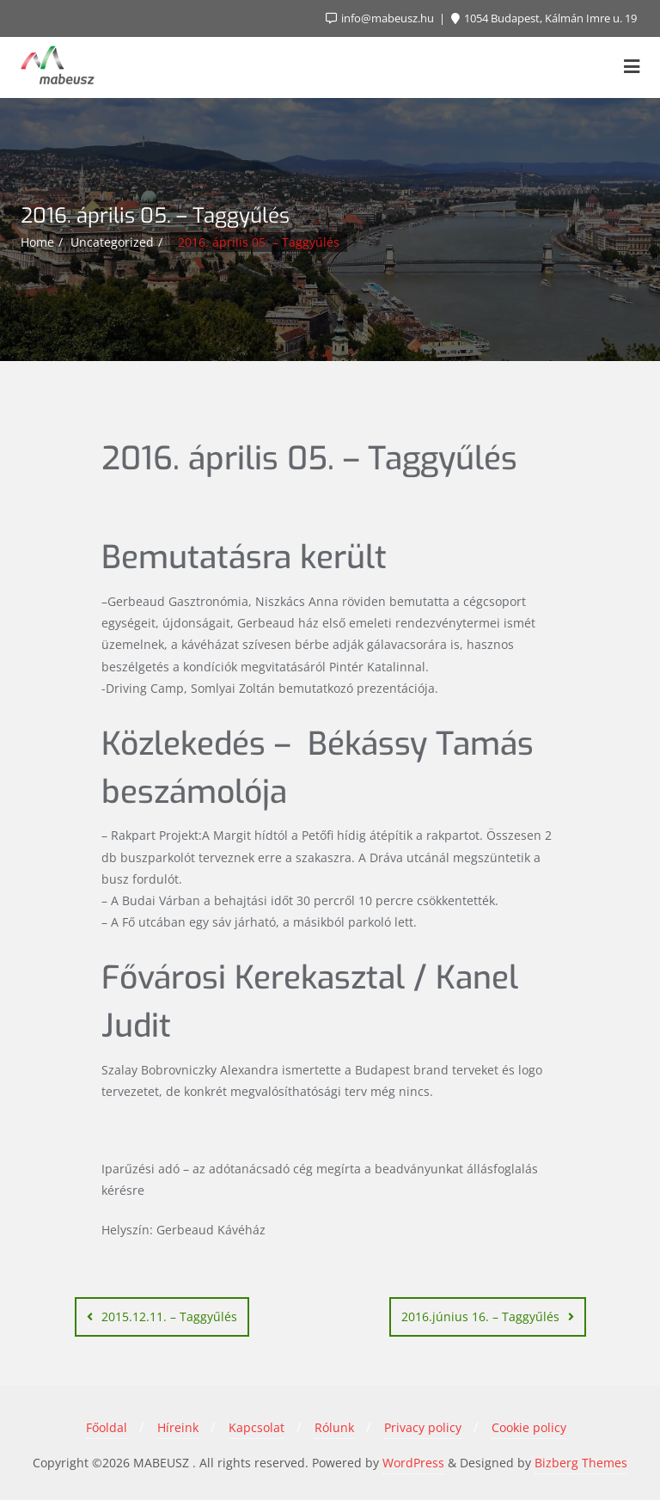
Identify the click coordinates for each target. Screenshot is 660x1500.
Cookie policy (529, 1427)
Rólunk (334, 1427)
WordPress (413, 1462)
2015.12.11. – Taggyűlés (169, 1316)
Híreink (178, 1427)
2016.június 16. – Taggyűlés (480, 1316)
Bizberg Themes (581, 1462)
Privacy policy (422, 1427)
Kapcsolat (256, 1427)
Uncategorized (112, 242)
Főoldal (106, 1427)
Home (37, 242)
